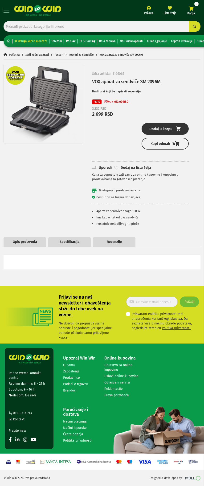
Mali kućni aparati (131, 41)
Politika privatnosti (77, 441)
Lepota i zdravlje (182, 41)
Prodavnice (71, 378)
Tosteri (58, 54)
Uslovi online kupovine (121, 376)
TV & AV (71, 41)
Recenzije (114, 242)
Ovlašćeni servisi (117, 382)
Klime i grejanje (157, 41)
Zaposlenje (71, 371)
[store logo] (37, 10)
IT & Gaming (87, 41)
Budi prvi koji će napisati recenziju (116, 91)
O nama (69, 365)
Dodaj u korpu (165, 128)
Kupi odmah (165, 143)
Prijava (148, 13)
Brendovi (70, 390)
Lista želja (169, 13)
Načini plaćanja (75, 421)
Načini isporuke (75, 428)
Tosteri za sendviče (81, 54)
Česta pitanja (73, 434)
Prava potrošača (116, 395)
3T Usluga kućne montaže (30, 41)
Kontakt (16, 419)
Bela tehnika (107, 41)
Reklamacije (113, 389)
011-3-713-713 (20, 413)
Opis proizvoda (25, 242)
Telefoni (56, 41)
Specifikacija (69, 242)
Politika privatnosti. (176, 328)
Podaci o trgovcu (75, 384)
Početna (14, 54)
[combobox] (102, 26)
